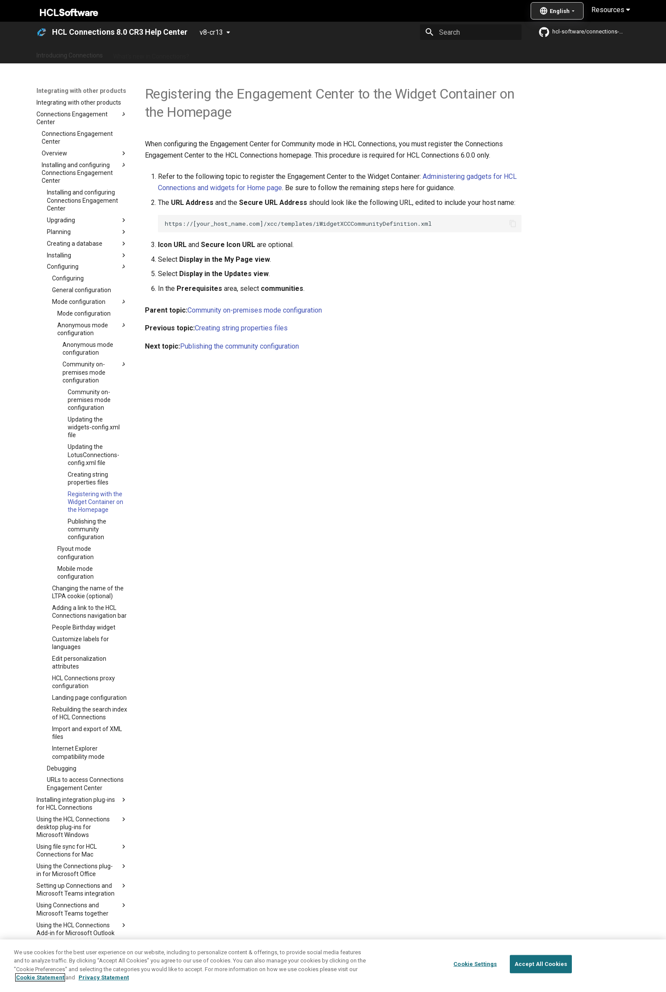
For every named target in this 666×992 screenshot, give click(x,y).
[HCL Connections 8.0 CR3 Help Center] (41, 32)
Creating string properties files (241, 328)
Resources (610, 10)
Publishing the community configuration (239, 346)
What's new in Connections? (151, 53)
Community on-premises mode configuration (254, 310)
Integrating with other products (406, 53)
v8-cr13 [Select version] (211, 32)
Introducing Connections (69, 53)
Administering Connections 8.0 (241, 53)
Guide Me (472, 53)
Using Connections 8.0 (324, 53)
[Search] (471, 32)
